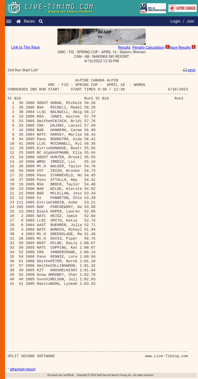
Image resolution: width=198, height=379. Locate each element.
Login (175, 21)
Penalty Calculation (148, 47)
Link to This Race (25, 47)
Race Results (180, 47)
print (188, 70)
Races (29, 21)
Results (124, 47)
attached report (23, 369)
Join (190, 21)
